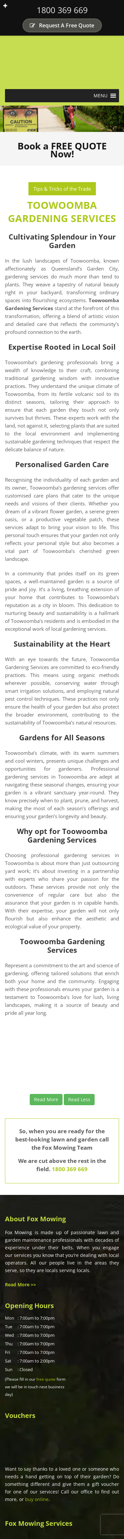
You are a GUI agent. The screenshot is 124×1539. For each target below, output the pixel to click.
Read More (46, 1099)
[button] (100, 95)
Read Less (79, 1099)
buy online (37, 1499)
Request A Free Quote (62, 25)
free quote (46, 1379)
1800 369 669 (62, 10)
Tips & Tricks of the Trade (62, 188)
